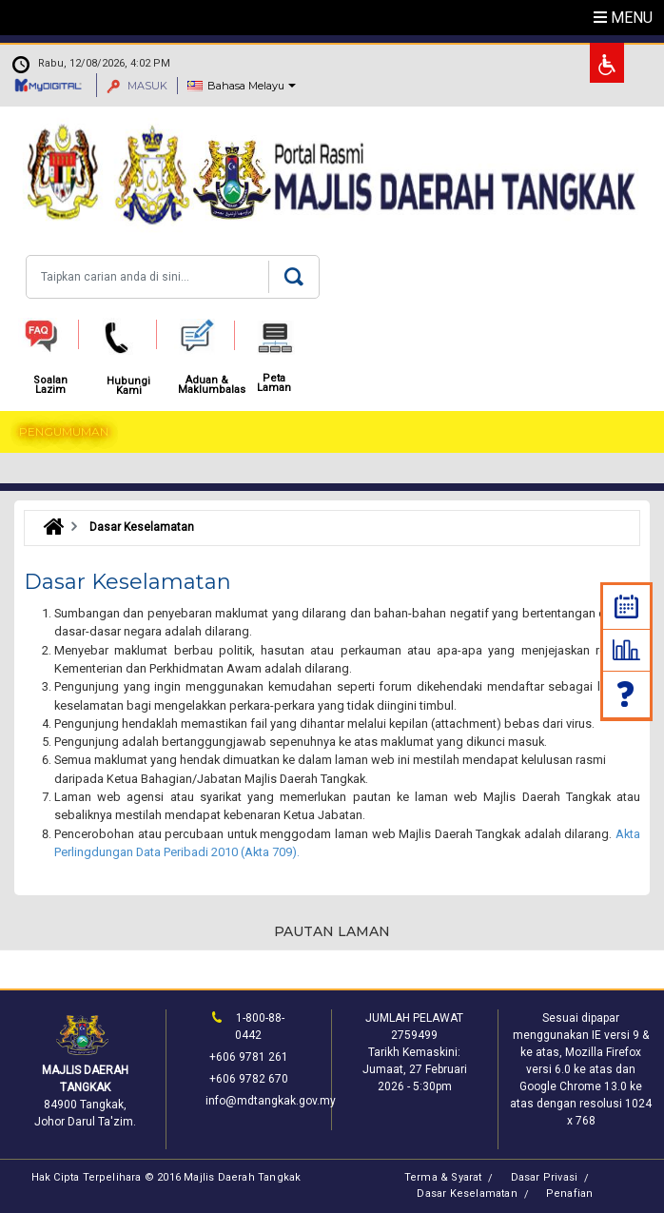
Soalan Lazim (626, 694)
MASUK (137, 85)
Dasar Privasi (544, 1177)
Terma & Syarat (443, 1177)
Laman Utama (49, 527)
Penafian (570, 1193)
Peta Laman (274, 383)
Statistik (626, 649)
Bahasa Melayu (245, 85)
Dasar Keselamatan (467, 1193)
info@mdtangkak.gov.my (270, 1100)
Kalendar (626, 606)
